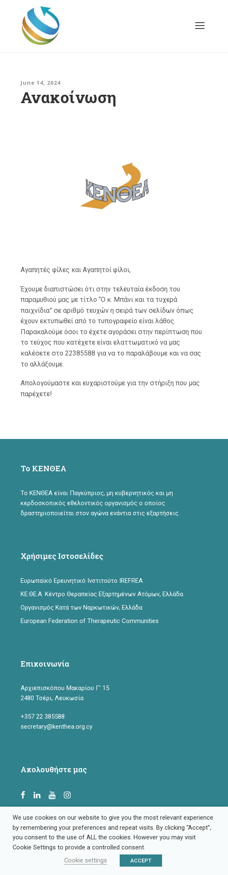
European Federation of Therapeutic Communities (90, 621)
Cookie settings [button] (85, 860)
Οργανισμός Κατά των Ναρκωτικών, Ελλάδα (81, 607)
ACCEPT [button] (141, 860)
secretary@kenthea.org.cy (56, 726)
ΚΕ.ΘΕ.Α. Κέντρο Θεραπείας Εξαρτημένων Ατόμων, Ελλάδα (102, 594)
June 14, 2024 (40, 82)
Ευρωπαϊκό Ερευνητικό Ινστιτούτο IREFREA (82, 580)
